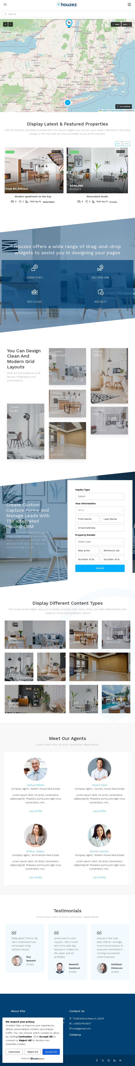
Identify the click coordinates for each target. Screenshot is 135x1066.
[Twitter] (103, 1060)
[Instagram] (109, 1060)
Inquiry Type (82, 489)
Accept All (51, 1051)
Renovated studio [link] (100, 196)
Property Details (85, 535)
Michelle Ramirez (99, 851)
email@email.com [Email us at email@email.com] (81, 1028)
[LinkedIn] (115, 1060)
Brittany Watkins (35, 851)
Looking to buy (34, 277)
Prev (119, 144)
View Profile (35, 811)
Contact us (75, 1034)
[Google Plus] (121, 1060)
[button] (69, 23)
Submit (100, 568)
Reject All (32, 1051)
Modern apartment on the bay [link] (35, 196)
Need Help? (100, 301)
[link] (35, 170)
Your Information (85, 503)
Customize (14, 1051)
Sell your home (100, 277)
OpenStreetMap (117, 111)
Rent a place (34, 301)
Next (127, 144)
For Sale (123, 151)
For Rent (58, 151)
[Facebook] (97, 1060)
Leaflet (103, 111)
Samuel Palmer (35, 785)
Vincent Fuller (99, 785)
